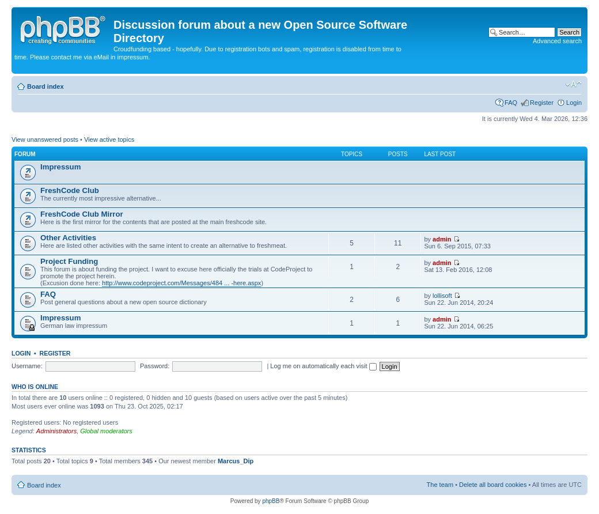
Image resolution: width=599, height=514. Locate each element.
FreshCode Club (69, 190)
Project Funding (69, 261)
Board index (45, 86)
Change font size (573, 84)
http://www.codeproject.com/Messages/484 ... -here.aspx (181, 282)
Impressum (60, 166)
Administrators (56, 431)
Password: (154, 365)
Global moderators (106, 431)
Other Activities (68, 237)
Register (541, 102)
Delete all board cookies (492, 484)
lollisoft (442, 295)
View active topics (109, 139)
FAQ (511, 102)
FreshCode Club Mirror (81, 214)
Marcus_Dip (235, 461)
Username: (27, 365)
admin (442, 239)
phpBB (270, 501)
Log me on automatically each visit (323, 365)
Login (574, 102)
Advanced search (557, 40)
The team (440, 484)
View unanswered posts (45, 139)
